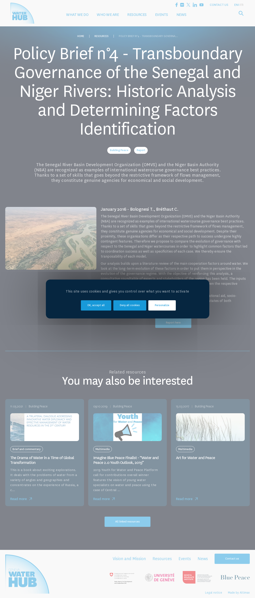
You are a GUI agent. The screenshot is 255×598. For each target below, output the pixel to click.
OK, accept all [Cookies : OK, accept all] (96, 305)
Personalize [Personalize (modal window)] (162, 305)
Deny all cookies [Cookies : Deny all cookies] (130, 305)
